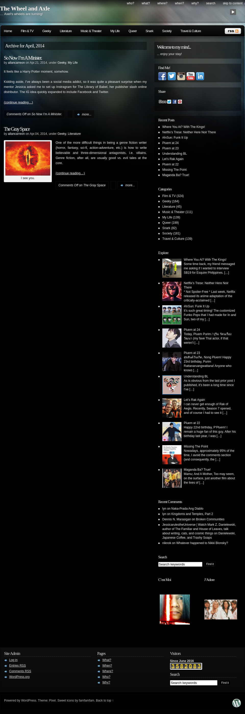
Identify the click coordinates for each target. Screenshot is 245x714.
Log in (13, 660)
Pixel (52, 700)
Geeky (46, 31)
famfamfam (86, 700)
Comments (20, 671)
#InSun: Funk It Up (175, 137)
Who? (130, 3)
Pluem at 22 (170, 164)
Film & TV (27, 31)
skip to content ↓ (234, 3)
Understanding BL (174, 153)
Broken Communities (210, 519)
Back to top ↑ (105, 700)
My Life (114, 31)
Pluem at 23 (170, 148)
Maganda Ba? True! (175, 175)
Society (167, 31)
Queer (132, 31)
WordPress (28, 700)
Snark (149, 31)
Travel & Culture (190, 31)
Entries (17, 665)
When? (179, 3)
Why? (195, 3)
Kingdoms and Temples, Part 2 (192, 514)
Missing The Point (174, 169)
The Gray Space (17, 129)
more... (86, 114)
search (210, 3)
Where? (162, 3)
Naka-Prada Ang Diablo (187, 508)
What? (146, 3)
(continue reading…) (18, 102)
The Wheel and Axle (25, 8)
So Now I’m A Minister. (23, 58)
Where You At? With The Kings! (183, 127)
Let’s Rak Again (172, 159)
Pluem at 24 (170, 143)
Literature (65, 31)
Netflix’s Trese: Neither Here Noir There (189, 132)
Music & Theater (91, 31)
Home (8, 31)
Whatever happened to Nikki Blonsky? (202, 543)
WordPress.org (19, 677)
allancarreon (16, 62)
